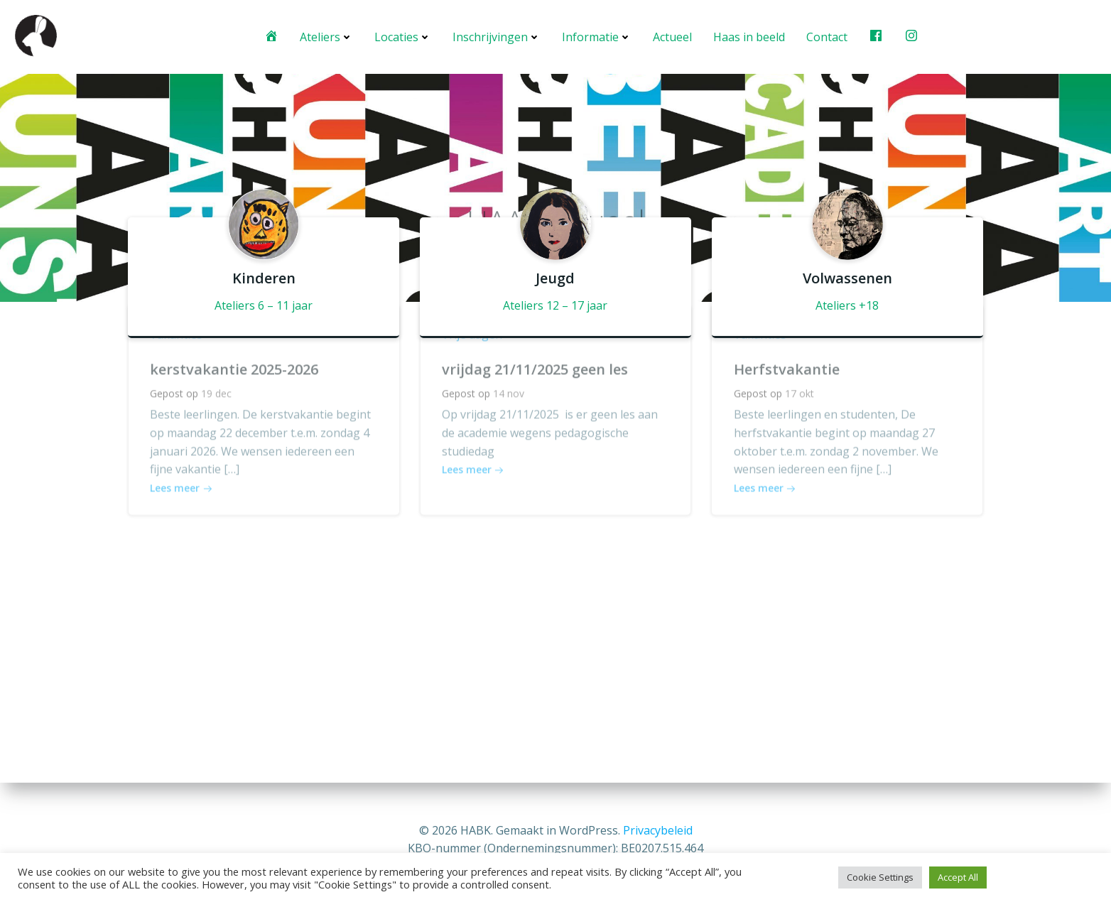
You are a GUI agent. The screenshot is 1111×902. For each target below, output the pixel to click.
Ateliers (326, 37)
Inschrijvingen (496, 37)
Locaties (402, 37)
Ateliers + (840, 305)
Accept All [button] (958, 877)
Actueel (672, 37)
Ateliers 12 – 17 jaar (556, 305)
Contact (826, 37)
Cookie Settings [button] (880, 877)
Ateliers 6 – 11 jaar (264, 305)
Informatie (597, 37)
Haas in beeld (749, 37)
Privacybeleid (658, 830)
